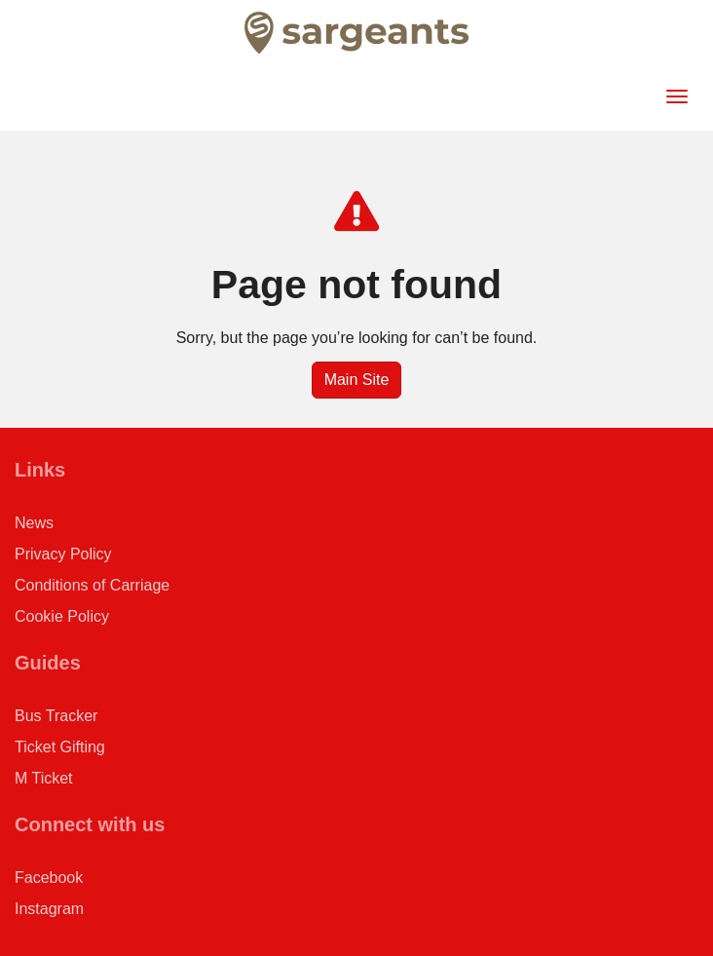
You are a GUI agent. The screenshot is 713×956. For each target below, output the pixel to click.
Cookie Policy (62, 616)
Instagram (49, 908)
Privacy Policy (63, 554)
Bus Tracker (56, 715)
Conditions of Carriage (92, 585)
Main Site (357, 379)
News (34, 523)
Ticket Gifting (60, 747)
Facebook (49, 877)
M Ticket (44, 778)
